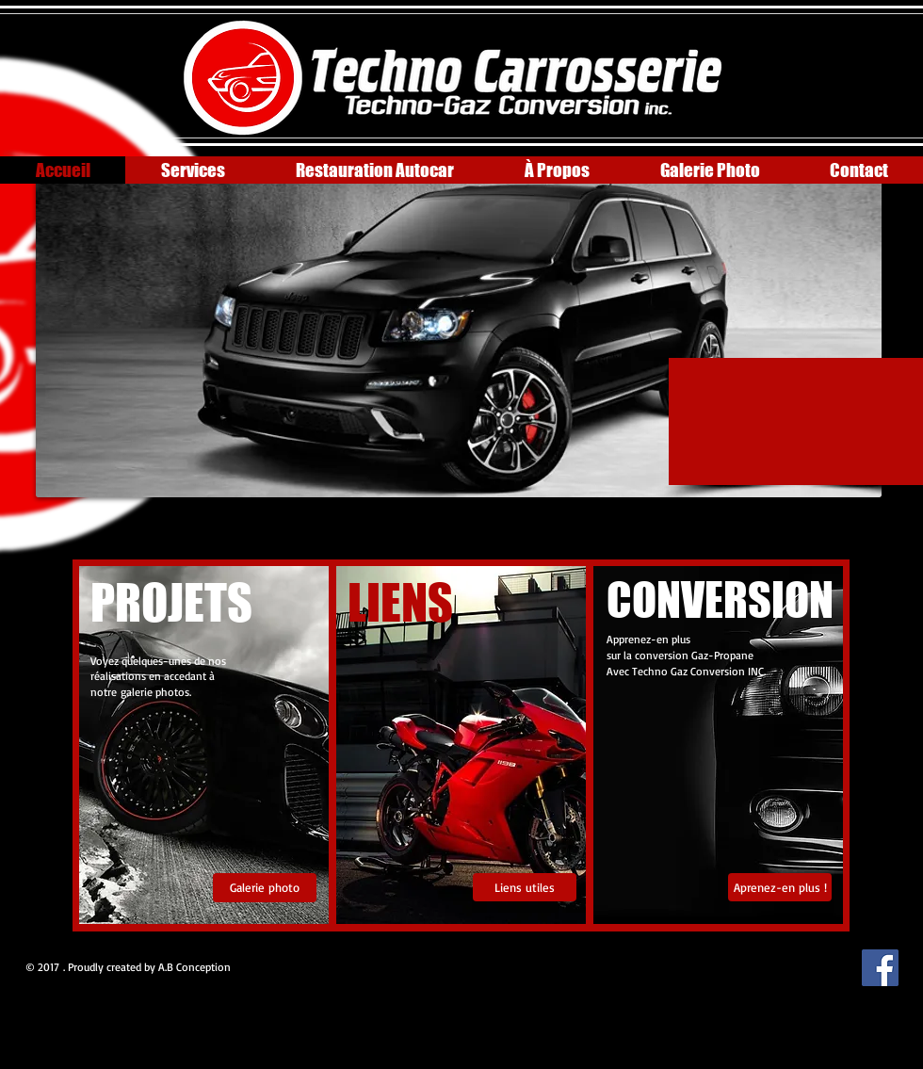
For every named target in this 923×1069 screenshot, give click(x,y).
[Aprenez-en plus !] (780, 887)
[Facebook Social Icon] (880, 967)
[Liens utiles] (524, 887)
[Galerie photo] (264, 887)
